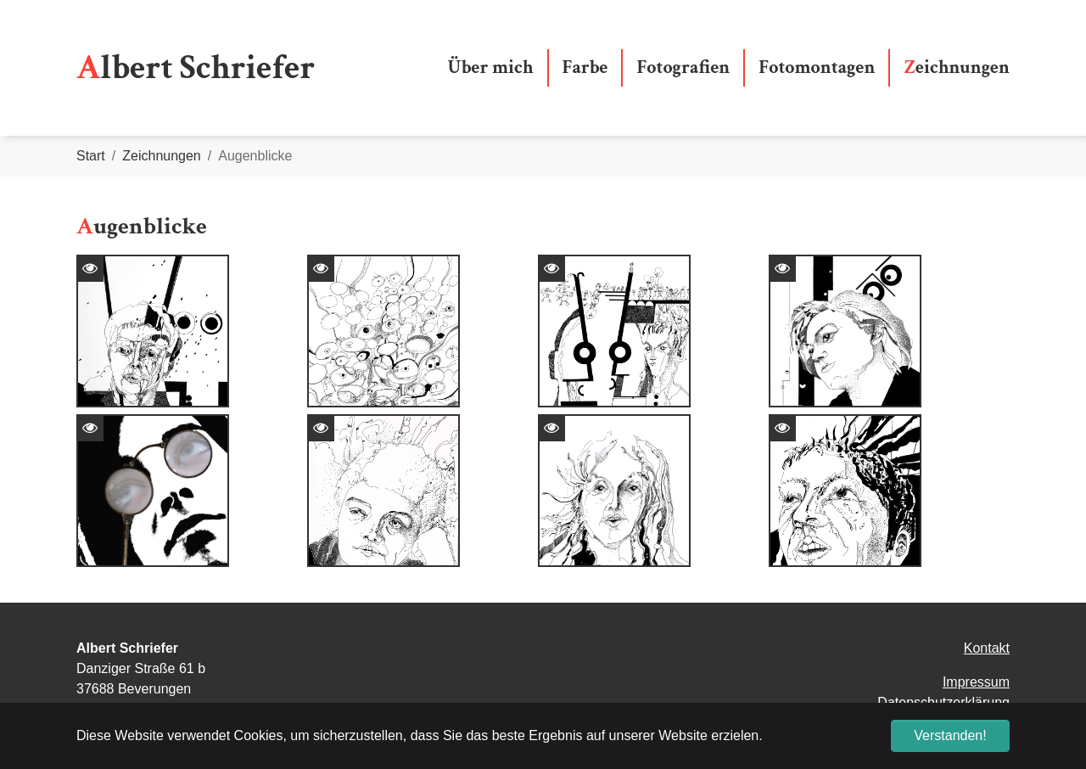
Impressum (976, 682)
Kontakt (987, 648)
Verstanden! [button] (950, 735)
